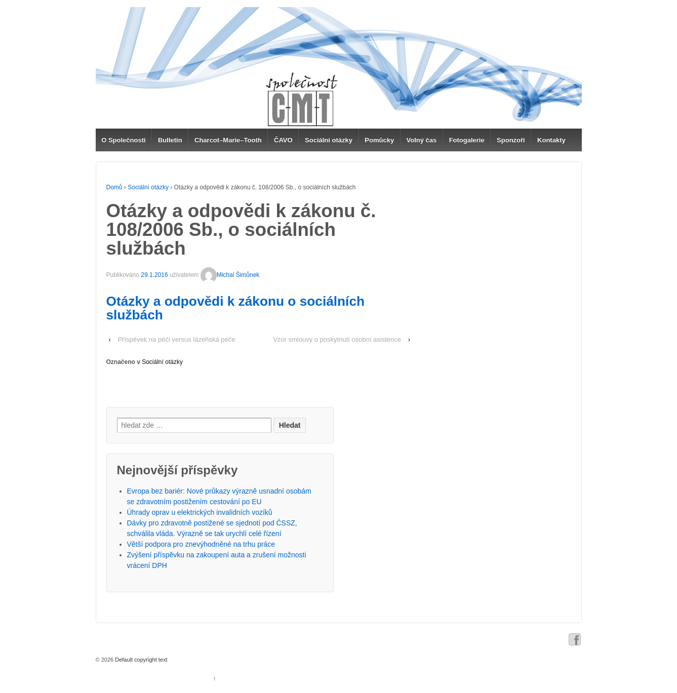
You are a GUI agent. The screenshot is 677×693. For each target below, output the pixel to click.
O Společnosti (123, 140)
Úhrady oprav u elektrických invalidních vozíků (199, 512)
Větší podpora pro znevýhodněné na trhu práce (201, 544)
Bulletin (170, 140)
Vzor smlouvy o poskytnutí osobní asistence (337, 339)
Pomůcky (379, 140)
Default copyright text (140, 660)
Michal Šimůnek (230, 274)
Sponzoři (511, 140)
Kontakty (551, 140)
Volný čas (422, 140)
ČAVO (283, 140)
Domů (114, 187)
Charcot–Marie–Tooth (228, 140)
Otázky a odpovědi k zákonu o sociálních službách (235, 308)
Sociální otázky (328, 140)
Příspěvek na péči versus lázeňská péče (176, 339)
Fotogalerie (467, 140)
